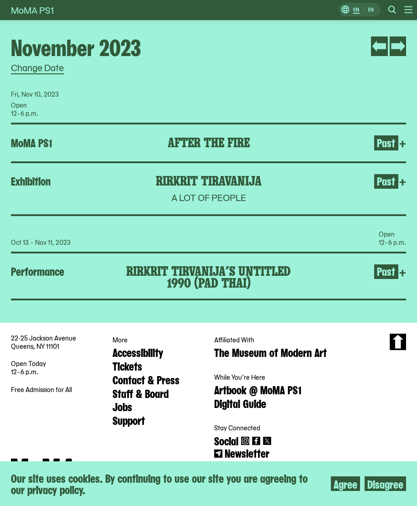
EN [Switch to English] (356, 10)
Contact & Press (146, 379)
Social (226, 440)
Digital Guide (240, 403)
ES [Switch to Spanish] (371, 10)
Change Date (37, 67)
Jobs (122, 406)
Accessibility (138, 352)
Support (129, 420)
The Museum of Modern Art (270, 352)
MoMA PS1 (32, 10)
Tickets (127, 365)
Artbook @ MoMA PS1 (257, 389)
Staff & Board (141, 393)
